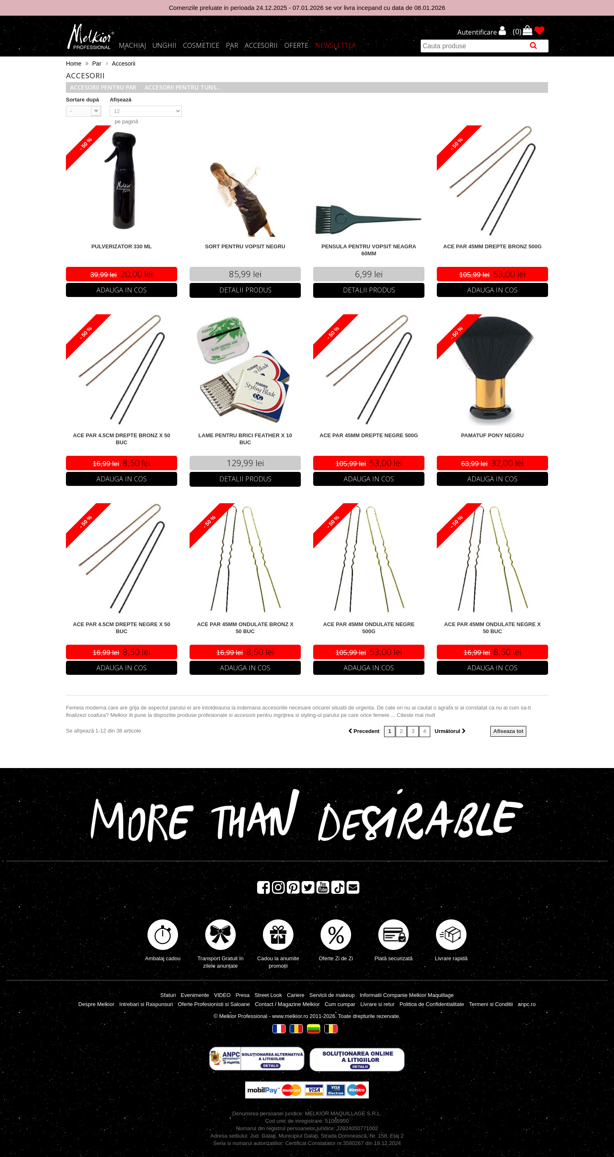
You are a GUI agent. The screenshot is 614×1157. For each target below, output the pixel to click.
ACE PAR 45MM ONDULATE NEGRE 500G (369, 627)
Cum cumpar (340, 1004)
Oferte (296, 45)
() (518, 30)
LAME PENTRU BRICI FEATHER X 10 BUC (245, 438)
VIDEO (222, 995)
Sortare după (82, 100)
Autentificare (478, 32)
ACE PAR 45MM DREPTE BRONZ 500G (492, 246)
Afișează (120, 100)
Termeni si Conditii (491, 1004)
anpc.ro (527, 1004)
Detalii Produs (245, 290)
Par (232, 45)
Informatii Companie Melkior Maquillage (407, 995)
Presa (243, 995)
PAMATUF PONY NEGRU (492, 435)
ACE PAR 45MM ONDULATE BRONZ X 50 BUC (245, 627)
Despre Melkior (96, 1004)
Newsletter (335, 45)
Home (73, 63)
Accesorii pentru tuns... (183, 87)
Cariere (296, 995)
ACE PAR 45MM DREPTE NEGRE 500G (369, 435)
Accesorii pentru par (103, 87)
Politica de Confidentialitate (431, 1004)
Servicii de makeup (332, 995)
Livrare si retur (377, 1004)
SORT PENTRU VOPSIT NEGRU (245, 246)
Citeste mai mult (416, 715)
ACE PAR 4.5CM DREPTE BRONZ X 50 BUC (121, 438)
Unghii (164, 45)
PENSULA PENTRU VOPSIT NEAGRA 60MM (368, 250)
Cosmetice (201, 45)
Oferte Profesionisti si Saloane (214, 1004)
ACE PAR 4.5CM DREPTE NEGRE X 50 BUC (121, 627)
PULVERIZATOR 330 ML (121, 246)
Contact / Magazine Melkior (287, 1004)
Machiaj (132, 45)
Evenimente (195, 995)
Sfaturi (168, 995)
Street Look (268, 995)
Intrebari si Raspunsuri (146, 1004)
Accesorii (261, 45)
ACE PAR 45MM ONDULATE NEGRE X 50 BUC (492, 627)
